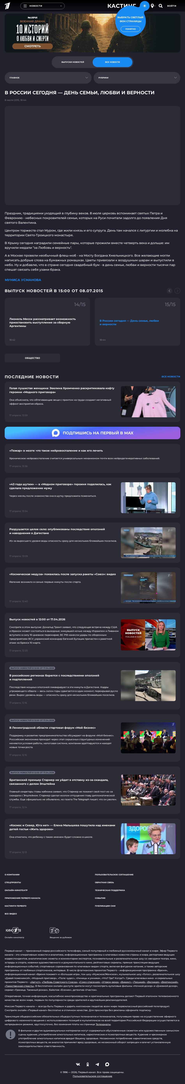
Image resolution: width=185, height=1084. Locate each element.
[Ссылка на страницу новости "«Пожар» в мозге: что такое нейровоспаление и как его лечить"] (92, 458)
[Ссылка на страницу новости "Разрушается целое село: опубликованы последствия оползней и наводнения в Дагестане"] (92, 542)
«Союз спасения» (89, 982)
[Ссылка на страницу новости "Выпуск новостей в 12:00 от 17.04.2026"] (92, 635)
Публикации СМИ (105, 906)
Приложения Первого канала (22, 898)
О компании (12, 874)
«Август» (35, 982)
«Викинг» (125, 982)
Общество (32, 358)
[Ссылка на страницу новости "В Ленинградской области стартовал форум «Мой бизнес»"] (92, 738)
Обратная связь (104, 882)
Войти (171, 5)
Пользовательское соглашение (114, 874)
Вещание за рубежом (61, 933)
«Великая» (153, 982)
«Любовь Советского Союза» (60, 982)
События (100, 898)
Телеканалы (103, 1024)
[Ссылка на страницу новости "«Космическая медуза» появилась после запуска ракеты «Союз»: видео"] (92, 587)
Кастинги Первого (15, 906)
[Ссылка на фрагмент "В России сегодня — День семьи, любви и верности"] (138, 322)
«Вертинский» (169, 982)
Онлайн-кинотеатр (16, 890)
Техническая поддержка (110, 890)
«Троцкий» (139, 982)
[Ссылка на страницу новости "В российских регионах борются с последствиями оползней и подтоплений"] (92, 686)
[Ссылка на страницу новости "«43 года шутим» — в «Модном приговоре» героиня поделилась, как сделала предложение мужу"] (92, 497)
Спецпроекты (13, 882)
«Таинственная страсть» (19, 985)
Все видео (11, 913)
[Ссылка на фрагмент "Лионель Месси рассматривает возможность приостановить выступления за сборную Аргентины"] (47, 322)
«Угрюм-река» (110, 982)
